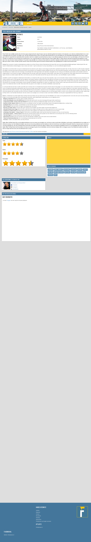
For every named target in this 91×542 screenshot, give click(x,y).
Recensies (11, 27)
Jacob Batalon (73, 169)
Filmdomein (5, 27)
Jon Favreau (80, 169)
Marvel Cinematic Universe (58, 172)
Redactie (38, 512)
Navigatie (29, 23)
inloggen (9, 200)
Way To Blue (30, 131)
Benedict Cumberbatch (58, 169)
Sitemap (38, 517)
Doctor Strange (66, 169)
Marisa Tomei (50, 172)
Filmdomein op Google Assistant (43, 521)
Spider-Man (73, 172)
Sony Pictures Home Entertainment (17, 131)
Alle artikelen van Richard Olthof (18, 182)
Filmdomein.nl (39, 527)
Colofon (38, 510)
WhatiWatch (14, 189)
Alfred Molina (50, 169)
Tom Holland (50, 174)
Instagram (14, 187)
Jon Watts (85, 169)
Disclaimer (38, 515)
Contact (38, 514)
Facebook (14, 184)
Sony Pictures (67, 172)
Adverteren (38, 519)
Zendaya (55, 174)
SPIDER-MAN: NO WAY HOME (81, 172)
